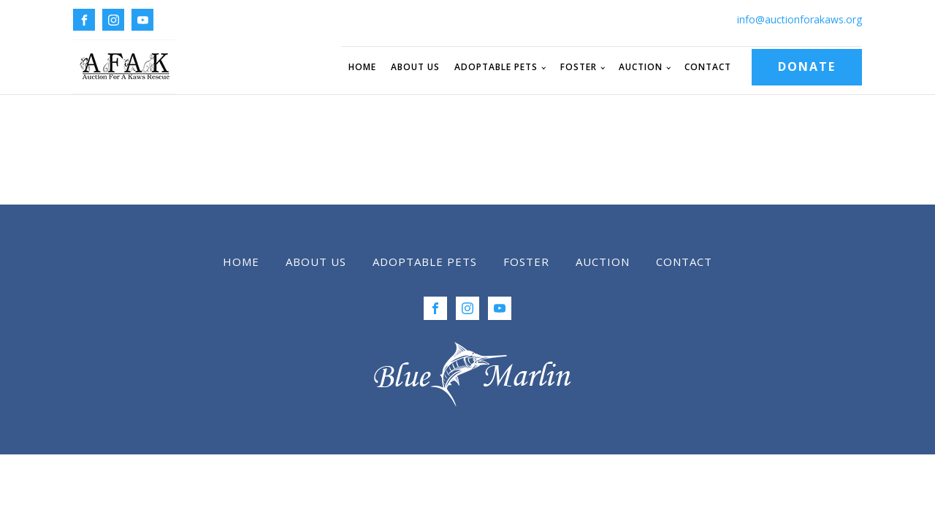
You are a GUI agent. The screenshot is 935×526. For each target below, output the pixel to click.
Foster (578, 67)
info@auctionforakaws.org (799, 19)
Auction (641, 67)
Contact (707, 67)
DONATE (807, 66)
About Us (415, 67)
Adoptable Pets (496, 67)
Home (362, 67)
